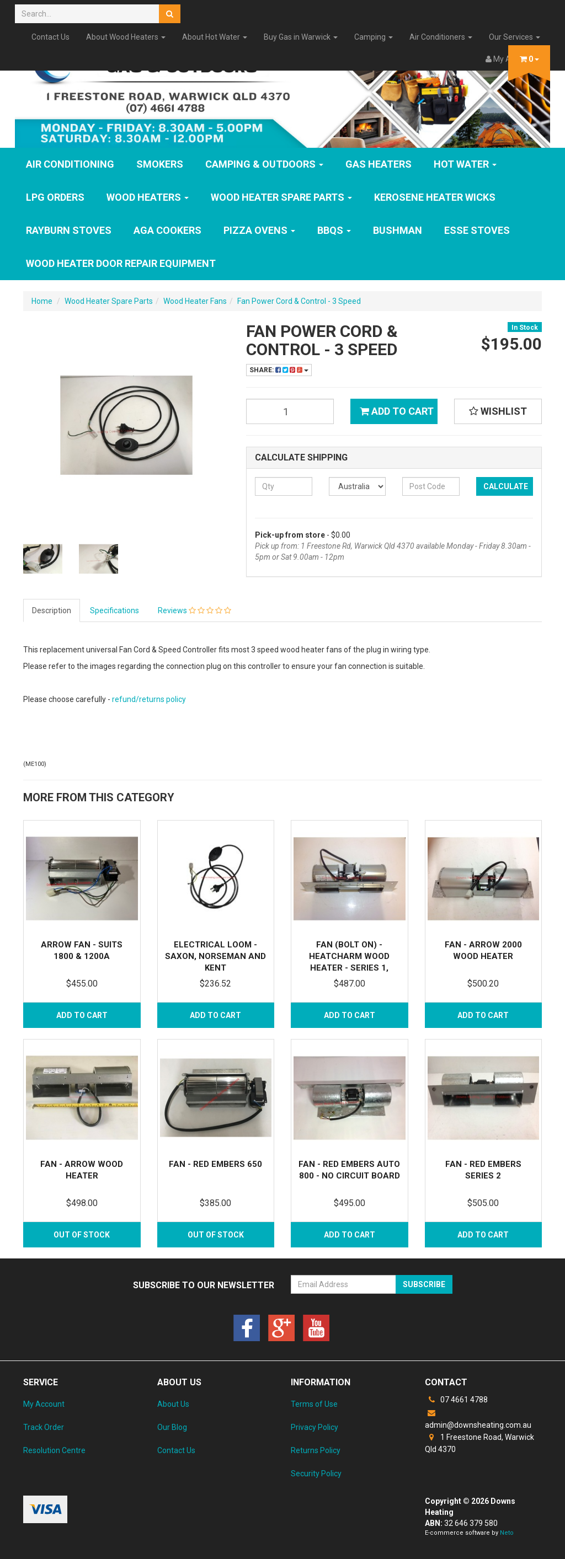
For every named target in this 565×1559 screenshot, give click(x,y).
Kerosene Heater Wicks (434, 197)
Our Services (514, 37)
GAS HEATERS (378, 164)
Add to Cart (397, 411)
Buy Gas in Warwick (301, 37)
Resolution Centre (54, 1450)
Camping (373, 37)
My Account (44, 1404)
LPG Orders (55, 197)
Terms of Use (314, 1404)
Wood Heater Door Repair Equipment (121, 263)
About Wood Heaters (126, 37)
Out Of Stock (82, 1234)
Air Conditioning (70, 164)
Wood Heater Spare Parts (281, 197)
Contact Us (50, 37)
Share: (278, 370)
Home (41, 301)
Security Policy (316, 1473)
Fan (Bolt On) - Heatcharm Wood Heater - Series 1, (349, 956)
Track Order (43, 1427)
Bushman (397, 230)
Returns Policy (315, 1450)
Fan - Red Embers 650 (215, 1164)
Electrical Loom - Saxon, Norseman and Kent (215, 956)
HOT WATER (465, 164)
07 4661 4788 (456, 1399)
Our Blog (172, 1427)
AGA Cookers (167, 230)
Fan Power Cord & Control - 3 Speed (299, 301)
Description (51, 610)
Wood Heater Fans (195, 301)
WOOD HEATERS (147, 197)
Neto (507, 1532)
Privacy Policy (314, 1427)
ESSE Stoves (477, 230)
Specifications (114, 610)
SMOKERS (159, 164)
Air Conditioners (440, 37)
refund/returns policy (149, 699)
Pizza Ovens (259, 230)
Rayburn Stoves (68, 230)
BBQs (334, 230)
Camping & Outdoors (264, 164)
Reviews (194, 610)
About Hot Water (214, 37)
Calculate (505, 486)
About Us (173, 1404)
